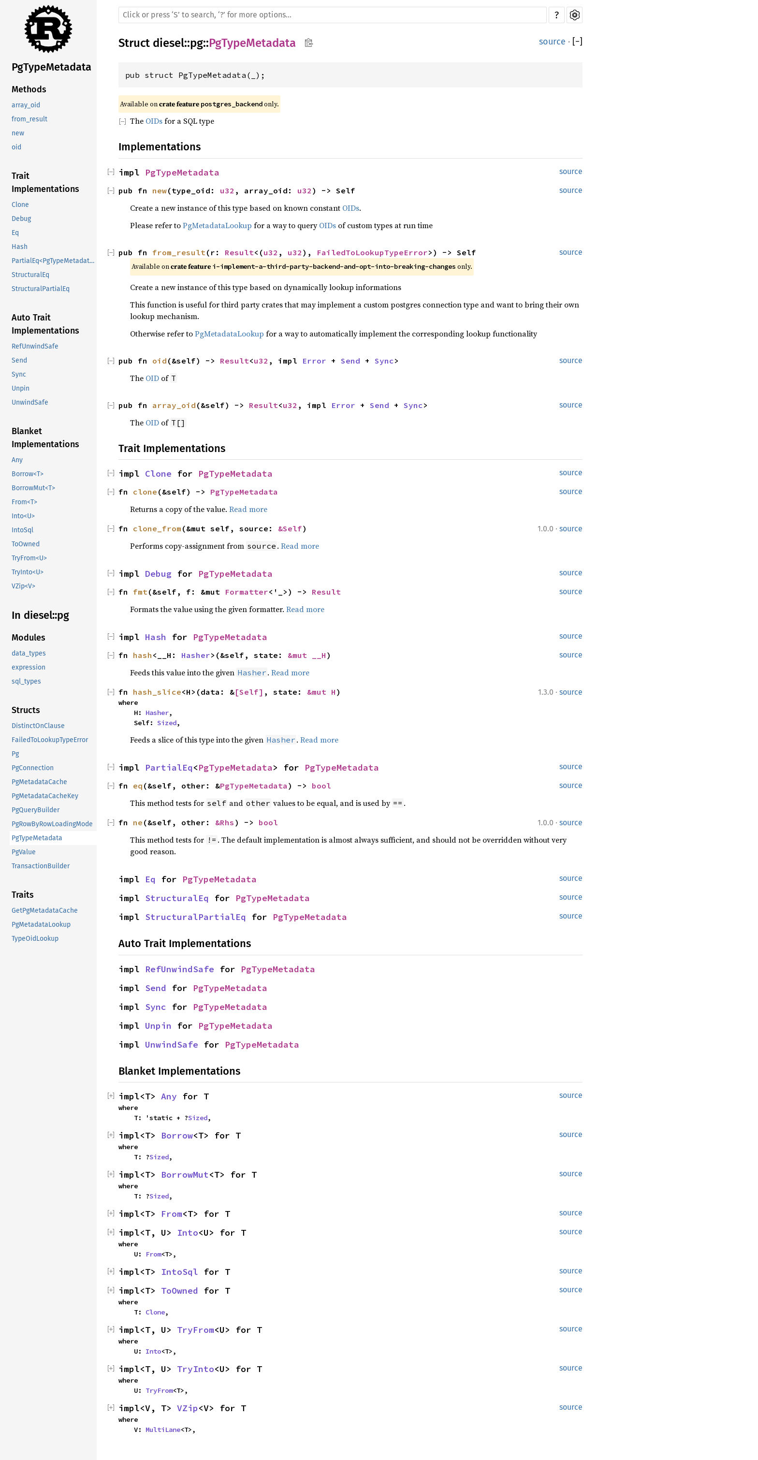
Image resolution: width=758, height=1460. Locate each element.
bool (321, 785)
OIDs (154, 121)
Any (17, 460)
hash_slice (157, 692)
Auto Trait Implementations (45, 324)
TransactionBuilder (41, 866)
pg (196, 43)
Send (19, 360)
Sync (19, 374)
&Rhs (224, 822)
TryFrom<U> (29, 558)
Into (187, 1232)
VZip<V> (23, 586)
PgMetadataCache (39, 782)
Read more (248, 509)
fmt (140, 592)
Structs (26, 710)
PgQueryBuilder (35, 810)
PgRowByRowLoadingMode (52, 824)
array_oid (26, 105)
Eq (15, 233)
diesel (168, 43)
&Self (290, 528)
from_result (29, 119)
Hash (20, 247)
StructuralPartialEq (41, 289)
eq (138, 785)
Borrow (177, 1135)
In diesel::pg (40, 615)
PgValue (24, 852)
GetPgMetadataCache (45, 910)
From (171, 1213)
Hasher (195, 655)
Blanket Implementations (45, 438)
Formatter (246, 592)
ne (138, 822)
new (18, 133)
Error (314, 360)
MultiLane (163, 1429)
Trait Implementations (45, 182)
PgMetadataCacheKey (45, 796)
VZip (187, 1408)
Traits (23, 895)
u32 (227, 190)
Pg (15, 754)
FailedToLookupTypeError (50, 740)
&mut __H (307, 655)
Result (239, 252)
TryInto (195, 1368)
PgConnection (33, 768)
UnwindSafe (30, 402)
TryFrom (195, 1329)
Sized (166, 722)
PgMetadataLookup (41, 924)
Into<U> (23, 516)
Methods (29, 89)
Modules (28, 637)
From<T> (24, 502)
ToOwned (26, 544)
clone (145, 491)
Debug (21, 219)
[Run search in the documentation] (332, 15)
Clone (20, 205)
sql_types (26, 681)
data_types (29, 653)
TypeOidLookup (35, 938)
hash (142, 655)
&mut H (321, 692)
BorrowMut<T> (33, 488)
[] (577, 42)
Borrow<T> (28, 474)
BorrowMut (185, 1174)
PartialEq (169, 767)
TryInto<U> (28, 572)
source (552, 41)
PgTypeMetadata (51, 66)
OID (152, 378)
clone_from (157, 528)
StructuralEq (30, 275)
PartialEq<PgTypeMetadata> (54, 261)
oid (16, 147)
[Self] (248, 692)
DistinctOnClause (38, 726)
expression (28, 667)
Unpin (20, 388)
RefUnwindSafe (35, 346)
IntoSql (22, 530)
